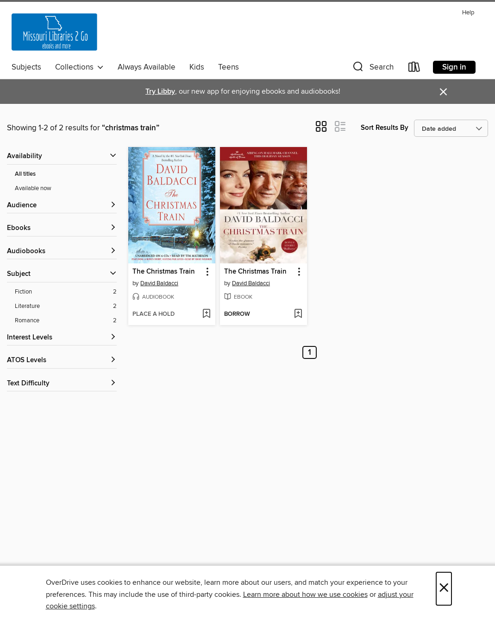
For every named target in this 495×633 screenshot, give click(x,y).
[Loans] (414, 69)
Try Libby (160, 91)
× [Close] (444, 589)
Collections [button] (79, 67)
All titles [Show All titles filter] (25, 174)
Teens (228, 67)
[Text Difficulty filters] (62, 384)
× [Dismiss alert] (443, 92)
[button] (372, 69)
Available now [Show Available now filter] (33, 188)
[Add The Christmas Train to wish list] (206, 314)
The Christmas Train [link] (163, 272)
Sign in (454, 67)
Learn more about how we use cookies (305, 594)
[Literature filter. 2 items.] (66, 306)
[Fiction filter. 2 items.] (66, 292)
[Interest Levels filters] (62, 338)
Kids (196, 67)
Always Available (146, 67)
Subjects (26, 67)
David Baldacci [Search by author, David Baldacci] (159, 283)
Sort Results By (384, 127)
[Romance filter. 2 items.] (66, 321)
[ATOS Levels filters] (62, 360)
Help (468, 12)
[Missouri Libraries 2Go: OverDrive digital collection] (54, 32)
